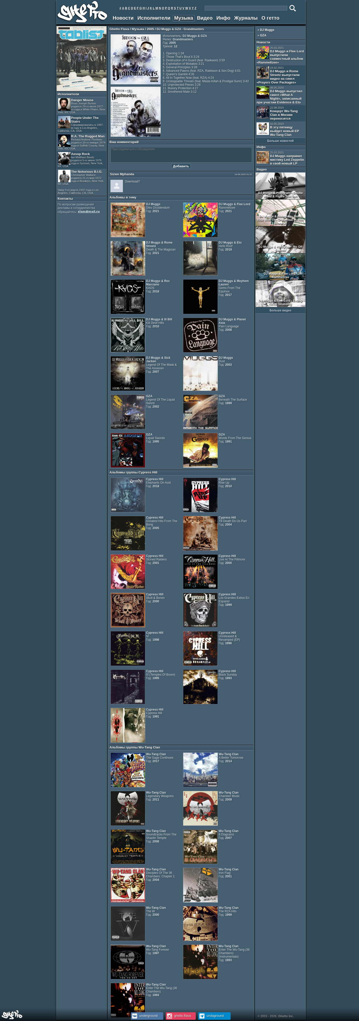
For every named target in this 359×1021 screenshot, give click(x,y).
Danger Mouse (81, 106)
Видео (205, 18)
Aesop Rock (80, 160)
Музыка (183, 18)
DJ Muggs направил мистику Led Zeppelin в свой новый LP (280, 158)
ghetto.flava (178, 1016)
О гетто (270, 18)
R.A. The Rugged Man (81, 142)
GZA (263, 35)
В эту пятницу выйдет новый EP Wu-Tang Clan (278, 129)
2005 (150, 29)
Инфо (223, 18)
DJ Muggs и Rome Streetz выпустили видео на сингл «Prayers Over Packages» (278, 75)
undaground (211, 1016)
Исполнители (153, 18)
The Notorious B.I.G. (81, 182)
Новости (123, 18)
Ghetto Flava (119, 29)
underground (144, 1016)
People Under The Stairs (81, 124)
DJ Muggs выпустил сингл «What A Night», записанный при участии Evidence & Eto (279, 95)
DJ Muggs (267, 30)
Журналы (246, 18)
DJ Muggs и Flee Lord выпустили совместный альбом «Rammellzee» (280, 55)
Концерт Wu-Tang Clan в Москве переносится (277, 113)
